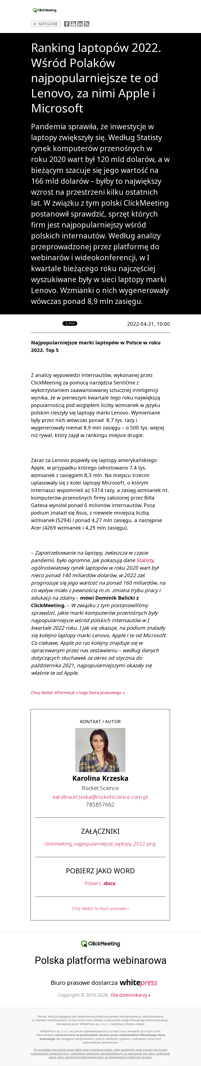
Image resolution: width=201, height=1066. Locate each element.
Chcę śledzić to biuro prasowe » (100, 908)
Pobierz (100, 883)
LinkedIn (80, 24)
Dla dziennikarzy (130, 995)
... (100, 797)
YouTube (73, 24)
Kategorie (45, 23)
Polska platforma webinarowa (101, 960)
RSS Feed (86, 24)
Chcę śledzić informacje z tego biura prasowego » (78, 692)
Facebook (67, 24)
